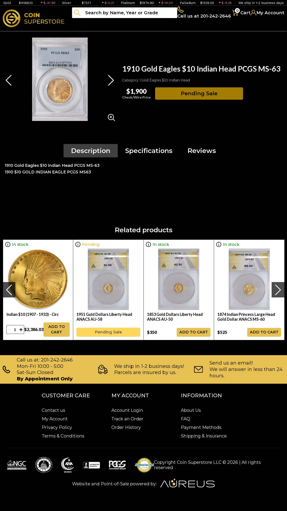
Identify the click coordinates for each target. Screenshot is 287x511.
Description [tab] (90, 157)
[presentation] (9, 296)
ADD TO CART (56, 336)
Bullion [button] (81, 33)
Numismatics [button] (116, 33)
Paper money (159, 33)
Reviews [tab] (201, 157)
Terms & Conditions (63, 436)
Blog (222, 33)
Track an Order (127, 418)
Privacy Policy (57, 427)
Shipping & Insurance (204, 436)
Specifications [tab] (149, 157)
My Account (55, 418)
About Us (191, 410)
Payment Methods (201, 427)
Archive (196, 33)
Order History (126, 427)
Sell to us (272, 33)
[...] (124, 16)
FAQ (185, 418)
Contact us (53, 410)
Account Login (127, 410)
